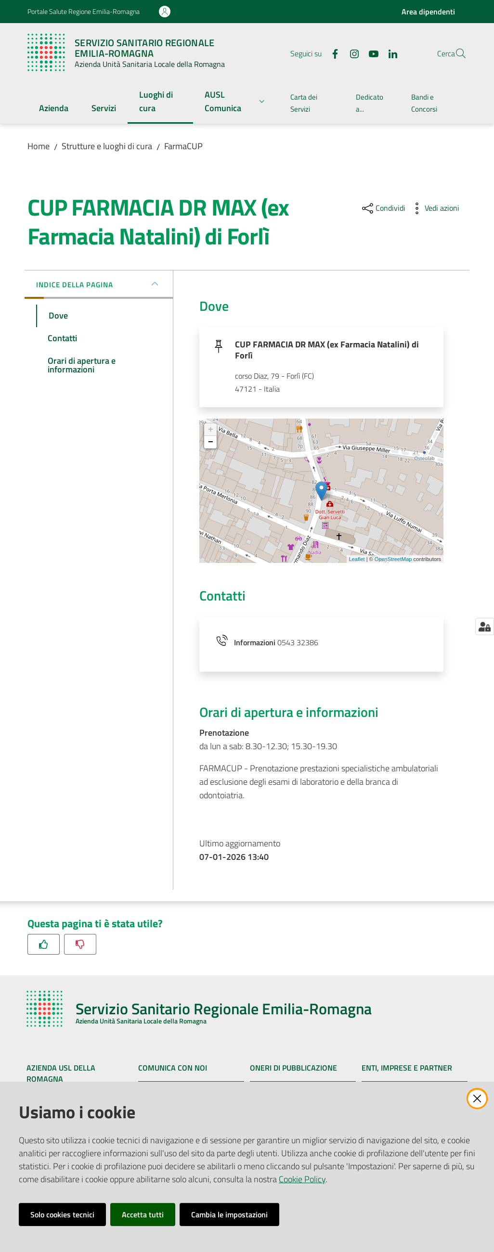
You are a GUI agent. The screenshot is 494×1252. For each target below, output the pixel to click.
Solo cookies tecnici (62, 1214)
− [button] (210, 445)
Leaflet (357, 561)
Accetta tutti (143, 1214)
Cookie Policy (302, 1179)
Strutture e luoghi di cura (107, 146)
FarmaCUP (183, 146)
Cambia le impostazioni (229, 1214)
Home (38, 146)
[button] (455, 53)
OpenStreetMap (393, 561)
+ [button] (210, 432)
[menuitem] (53, 109)
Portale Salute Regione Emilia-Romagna (83, 11)
